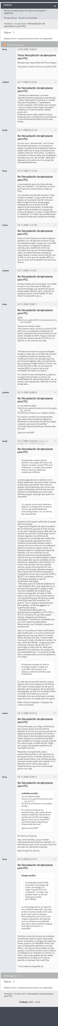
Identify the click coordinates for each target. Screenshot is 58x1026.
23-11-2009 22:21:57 (27, 859)
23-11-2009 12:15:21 (27, 270)
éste (32, 747)
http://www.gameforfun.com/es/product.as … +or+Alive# (37, 321)
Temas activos (10, 17)
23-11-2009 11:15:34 (27, 170)
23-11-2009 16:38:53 (27, 392)
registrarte (23, 38)
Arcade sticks (20, 23)
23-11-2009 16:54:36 (27, 440)
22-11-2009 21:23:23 (27, 81)
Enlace (51, 143)
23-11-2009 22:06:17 (27, 776)
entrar (13, 38)
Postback (8, 23)
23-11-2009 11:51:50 (27, 224)
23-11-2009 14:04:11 (27, 304)
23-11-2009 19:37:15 (27, 713)
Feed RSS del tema (15, 44)
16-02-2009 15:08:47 (27, 49)
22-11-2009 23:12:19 (27, 129)
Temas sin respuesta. (28, 17)
